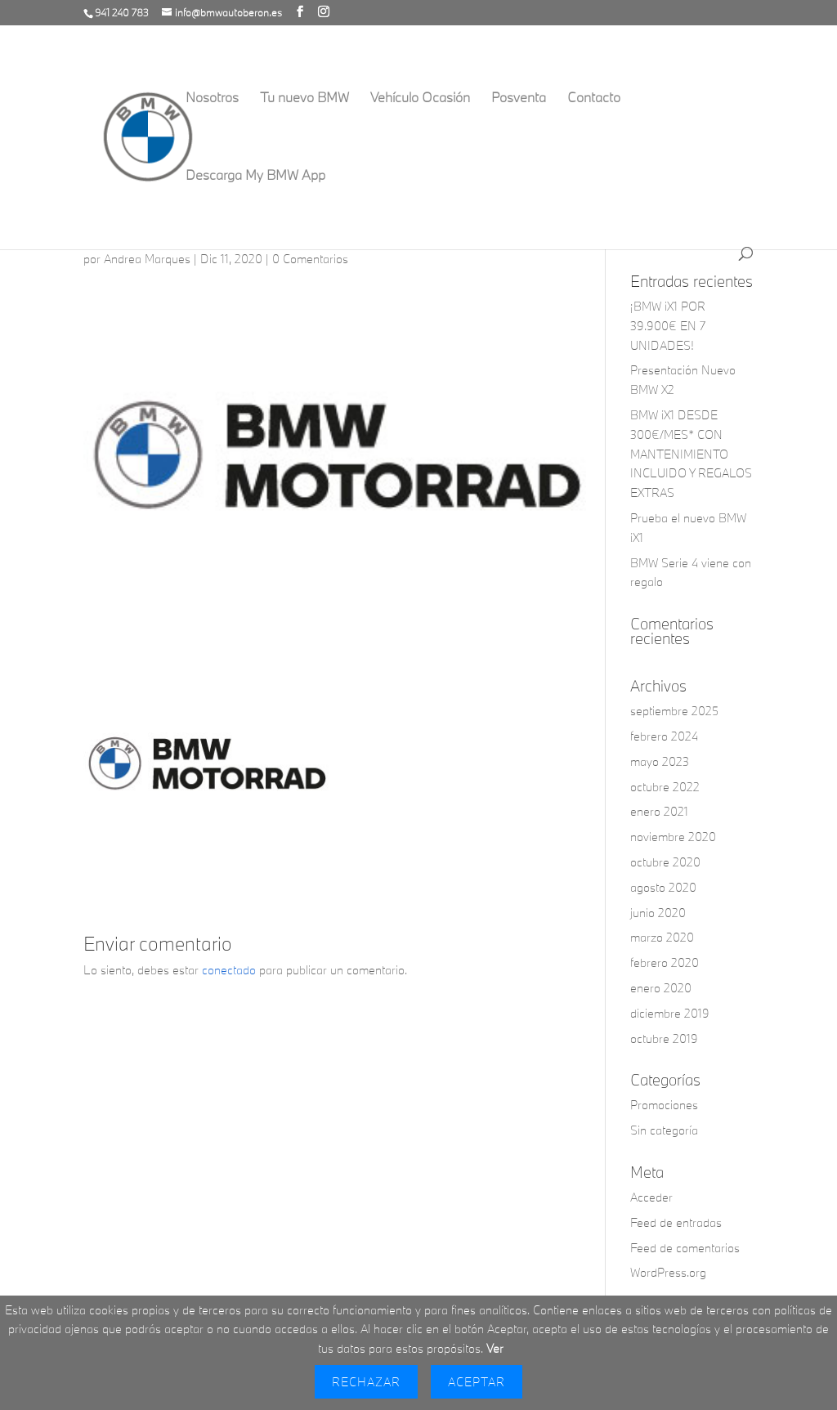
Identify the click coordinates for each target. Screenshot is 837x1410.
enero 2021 (659, 811)
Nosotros (212, 98)
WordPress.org (668, 1272)
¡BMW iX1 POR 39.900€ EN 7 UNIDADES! (667, 325)
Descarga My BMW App (255, 176)
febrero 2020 (664, 962)
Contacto (593, 98)
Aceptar (476, 1382)
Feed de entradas (676, 1222)
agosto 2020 (663, 887)
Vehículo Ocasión (420, 98)
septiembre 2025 (674, 710)
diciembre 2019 (669, 1013)
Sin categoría (664, 1130)
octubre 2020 (665, 862)
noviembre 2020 (673, 836)
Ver (495, 1348)
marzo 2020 (662, 937)
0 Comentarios (310, 258)
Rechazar (366, 1382)
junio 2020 (658, 912)
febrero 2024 (664, 736)
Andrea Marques (147, 258)
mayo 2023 (659, 761)
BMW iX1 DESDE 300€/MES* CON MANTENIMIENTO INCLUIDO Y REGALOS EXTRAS (691, 453)
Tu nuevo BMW (304, 98)
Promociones (664, 1104)
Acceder (651, 1197)
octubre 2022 (665, 787)
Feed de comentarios (685, 1248)
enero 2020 (661, 988)
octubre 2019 (664, 1038)
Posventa (518, 98)
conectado (229, 970)
